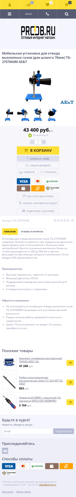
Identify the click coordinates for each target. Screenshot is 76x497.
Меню (28, 14)
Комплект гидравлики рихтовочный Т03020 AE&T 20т (40, 360)
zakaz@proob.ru (47, 484)
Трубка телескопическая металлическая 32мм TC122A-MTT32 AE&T (41, 380)
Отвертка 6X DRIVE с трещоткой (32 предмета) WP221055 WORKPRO (40, 399)
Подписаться (64, 431)
